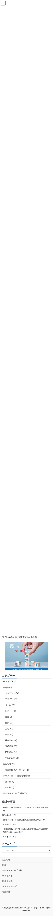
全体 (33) (9, 722)
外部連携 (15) (11, 746)
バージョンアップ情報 (12, 870)
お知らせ (6, 859)
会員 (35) (9, 716)
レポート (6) (10, 711)
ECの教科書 (7, 875)
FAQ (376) (7, 687)
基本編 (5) (9, 781)
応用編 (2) (9, 787)
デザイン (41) (11, 699)
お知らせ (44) (9, 763)
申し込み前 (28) (12, 757)
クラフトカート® (9, 886)
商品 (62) (9, 734)
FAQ (4, 865)
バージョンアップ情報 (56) (15, 793)
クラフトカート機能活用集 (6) (16, 775)
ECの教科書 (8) (9, 681)
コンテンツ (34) (12, 693)
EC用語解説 (7, 881)
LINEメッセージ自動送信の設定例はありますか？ (25, 819)
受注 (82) (9, 728)
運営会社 (6, 891)
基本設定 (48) (11, 740)
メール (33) (10, 705)
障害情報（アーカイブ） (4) (17, 769)
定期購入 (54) (11, 752)
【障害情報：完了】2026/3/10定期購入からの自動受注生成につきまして (25, 831)
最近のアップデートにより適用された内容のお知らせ (26, 809)
